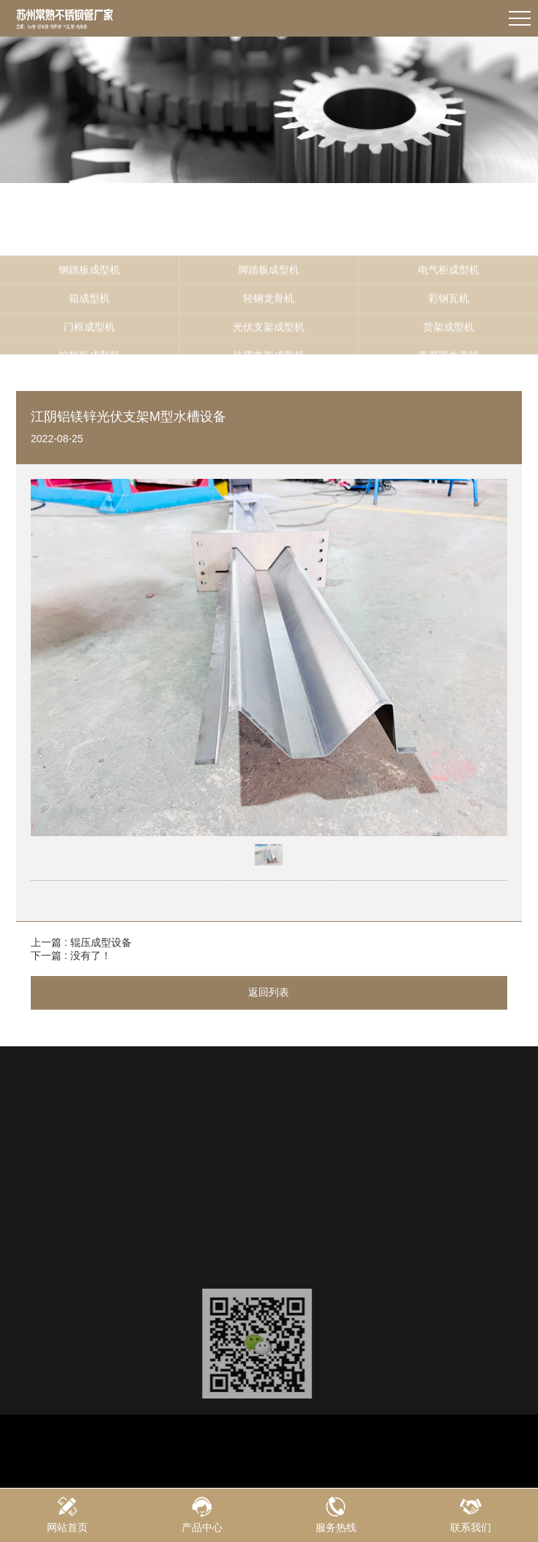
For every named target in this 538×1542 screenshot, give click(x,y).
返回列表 (268, 992)
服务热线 (336, 1514)
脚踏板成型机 (268, 304)
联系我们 (470, 1514)
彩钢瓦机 (448, 333)
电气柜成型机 (448, 304)
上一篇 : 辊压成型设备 (81, 942)
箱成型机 (89, 333)
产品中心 (202, 1514)
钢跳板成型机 (89, 304)
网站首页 (67, 1514)
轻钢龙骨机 (268, 333)
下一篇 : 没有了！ (71, 955)
